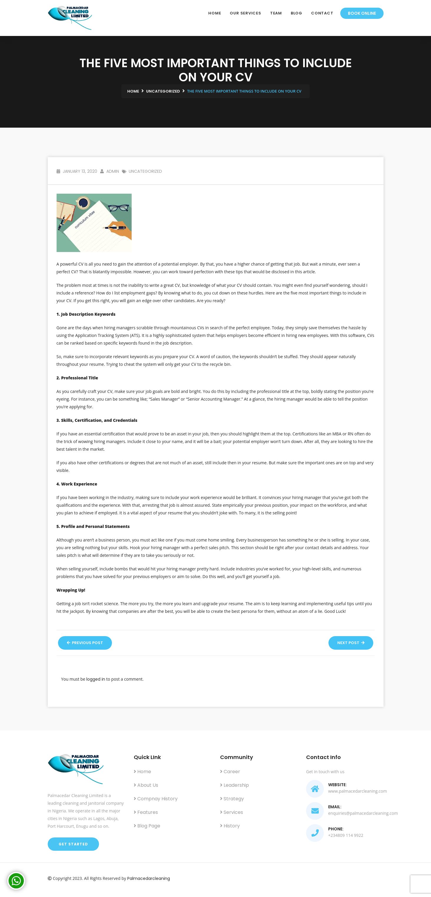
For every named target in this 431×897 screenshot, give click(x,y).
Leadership (234, 785)
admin (109, 171)
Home (214, 13)
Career (230, 771)
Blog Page (147, 825)
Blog (296, 13)
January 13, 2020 (77, 171)
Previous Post (85, 643)
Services (231, 812)
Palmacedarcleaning (148, 878)
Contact (322, 13)
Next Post (350, 643)
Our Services (245, 13)
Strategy (232, 798)
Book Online (362, 13)
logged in (95, 679)
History (230, 825)
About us (146, 785)
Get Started (73, 844)
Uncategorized (145, 171)
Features (146, 812)
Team (276, 13)
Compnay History (156, 798)
